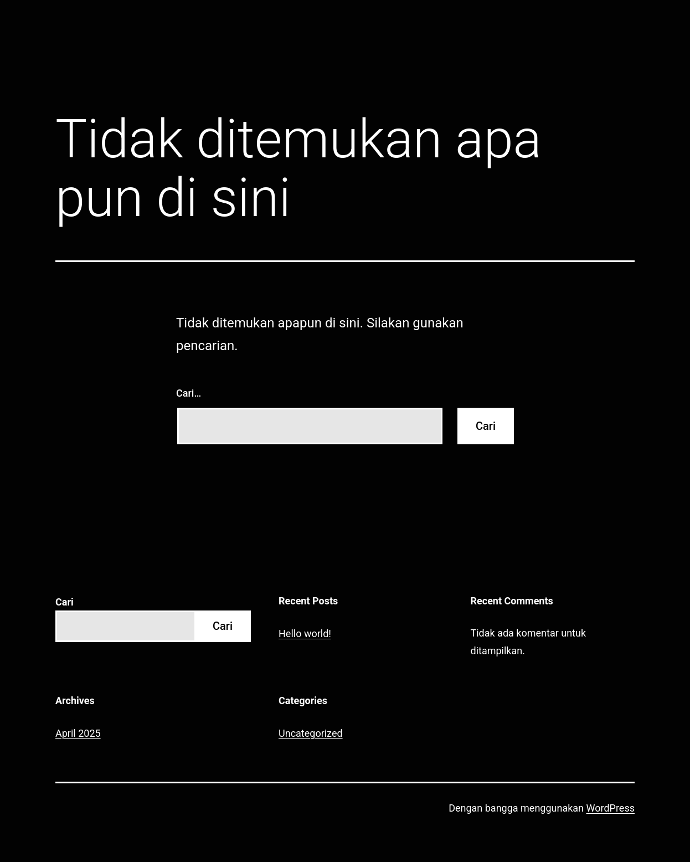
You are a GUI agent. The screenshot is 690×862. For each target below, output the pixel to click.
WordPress (610, 808)
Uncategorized (311, 733)
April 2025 (78, 733)
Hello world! (305, 633)
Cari (64, 602)
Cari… (188, 393)
